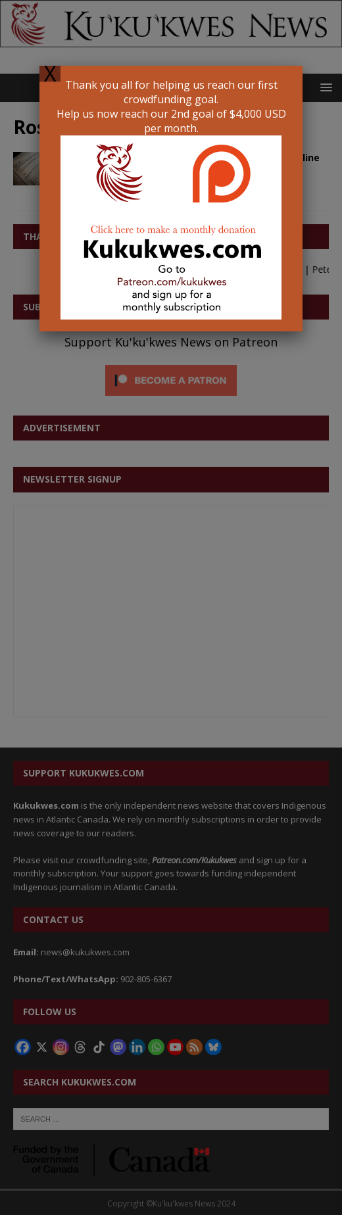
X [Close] (50, 74)
